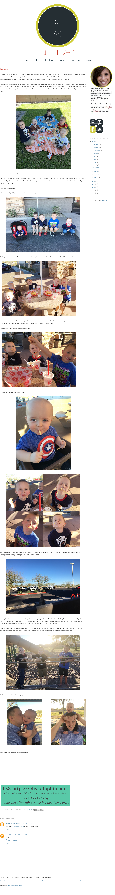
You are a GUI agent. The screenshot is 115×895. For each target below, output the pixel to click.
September (97, 150)
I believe (62, 60)
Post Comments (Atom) (15, 885)
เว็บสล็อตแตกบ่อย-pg (12, 840)
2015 (93, 181)
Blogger (104, 200)
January (96, 177)
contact (89, 60)
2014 (93, 184)
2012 (93, 190)
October (96, 147)
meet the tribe (32, 60)
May (95, 162)
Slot (7, 835)
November (97, 144)
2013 (93, 187)
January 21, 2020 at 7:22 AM (24, 823)
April (95, 165)
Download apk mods (18, 826)
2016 (93, 141)
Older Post (83, 881)
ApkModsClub (10, 823)
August (96, 153)
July (95, 156)
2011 (93, 193)
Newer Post (3, 881)
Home (43, 881)
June (95, 159)
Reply (7, 829)
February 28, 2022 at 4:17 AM (18, 835)
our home (76, 60)
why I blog (48, 60)
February (97, 174)
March (96, 171)
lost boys (96, 167)
